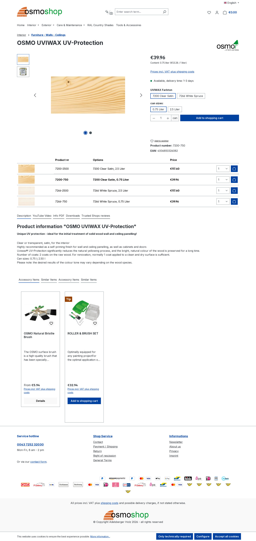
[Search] (164, 11)
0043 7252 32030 (30, 444)
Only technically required (174, 536)
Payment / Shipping (105, 446)
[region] (80, 95)
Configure (202, 536)
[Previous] (34, 95)
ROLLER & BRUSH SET (83, 333)
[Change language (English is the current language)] (231, 3)
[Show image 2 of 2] (90, 132)
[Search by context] (109, 12)
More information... (100, 536)
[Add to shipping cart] (234, 168)
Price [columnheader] (173, 160)
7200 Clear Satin (163, 96)
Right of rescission (104, 455)
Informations (178, 436)
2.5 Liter (175, 109)
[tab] (24, 216)
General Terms (102, 460)
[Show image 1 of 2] (85, 132)
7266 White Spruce (191, 96)
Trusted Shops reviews (95, 215)
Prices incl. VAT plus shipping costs (172, 71)
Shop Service (102, 436)
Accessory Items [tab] (29, 279)
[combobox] (138, 11)
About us (175, 446)
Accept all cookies (227, 536)
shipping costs (109, 503)
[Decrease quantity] (153, 118)
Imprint (173, 455)
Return (97, 451)
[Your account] (217, 12)
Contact (98, 442)
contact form (38, 461)
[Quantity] (161, 118)
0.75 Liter (158, 109)
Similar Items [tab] (49, 279)
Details (40, 400)
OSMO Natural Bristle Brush (39, 335)
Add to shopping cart (209, 118)
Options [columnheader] (98, 160)
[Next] (141, 95)
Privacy (174, 451)
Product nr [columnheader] (62, 160)
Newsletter (176, 442)
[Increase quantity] (168, 118)
